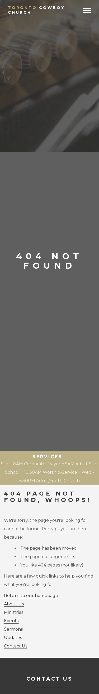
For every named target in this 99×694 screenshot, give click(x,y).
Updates (13, 637)
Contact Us (15, 646)
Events (11, 620)
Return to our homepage (31, 595)
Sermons (13, 629)
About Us (14, 603)
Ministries (13, 612)
